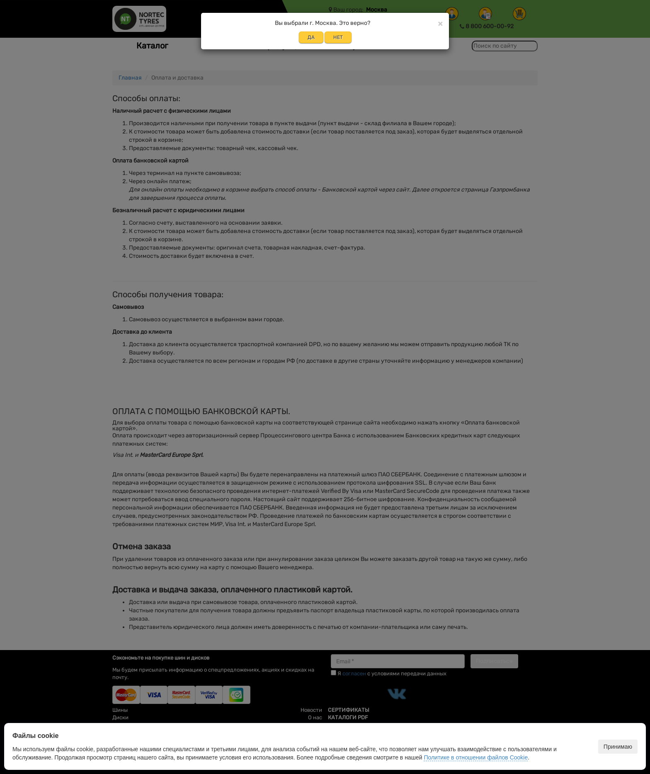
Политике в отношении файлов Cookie (476, 757)
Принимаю (618, 746)
